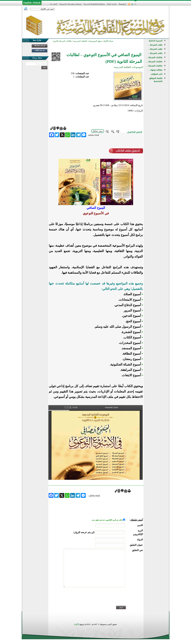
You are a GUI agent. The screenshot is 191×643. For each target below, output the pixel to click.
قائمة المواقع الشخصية (155, 79)
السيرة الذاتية (155, 41)
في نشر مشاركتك (39, 45)
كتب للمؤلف (156, 74)
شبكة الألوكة (108, 41)
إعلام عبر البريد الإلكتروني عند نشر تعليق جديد (107, 520)
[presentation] (120, 598)
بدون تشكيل (98, 131)
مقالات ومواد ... (155, 70)
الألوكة (76, 624)
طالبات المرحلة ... (154, 57)
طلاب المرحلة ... (154, 45)
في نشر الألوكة (39, 50)
